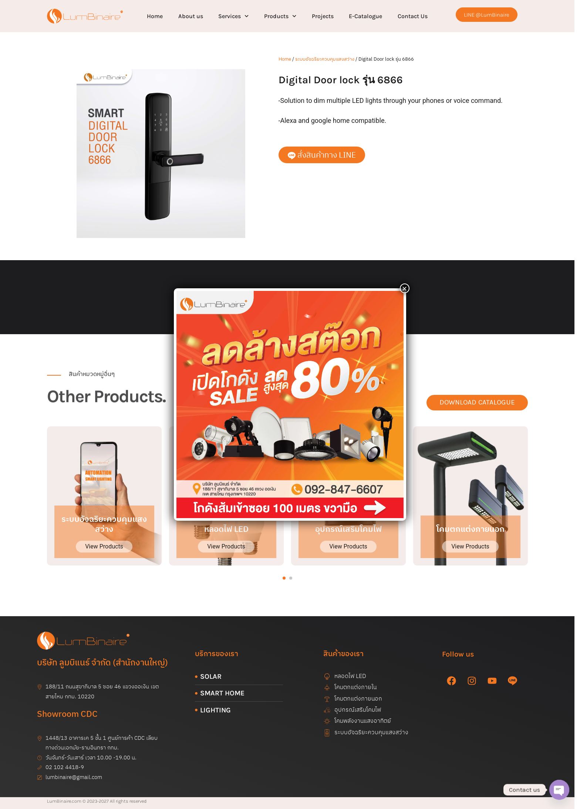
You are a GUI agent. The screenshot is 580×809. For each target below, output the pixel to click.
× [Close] (404, 288)
